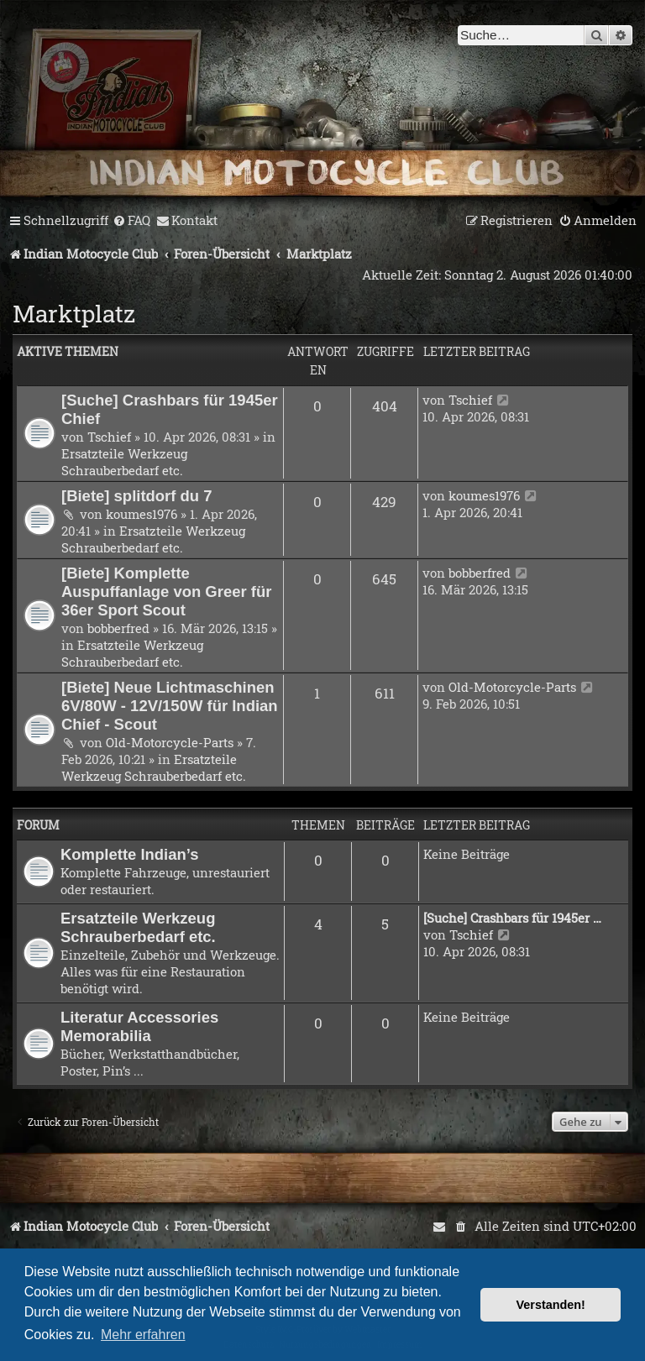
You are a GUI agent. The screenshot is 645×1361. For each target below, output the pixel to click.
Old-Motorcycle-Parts (169, 742)
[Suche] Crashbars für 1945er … (512, 917)
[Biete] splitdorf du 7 (136, 496)
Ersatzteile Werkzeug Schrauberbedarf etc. (124, 462)
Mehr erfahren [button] (143, 1334)
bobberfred (118, 628)
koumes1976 (141, 513)
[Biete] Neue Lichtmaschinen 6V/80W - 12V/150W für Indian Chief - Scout (169, 705)
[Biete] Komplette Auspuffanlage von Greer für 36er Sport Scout (166, 591)
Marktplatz (74, 313)
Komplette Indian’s (129, 854)
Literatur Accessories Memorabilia (139, 1026)
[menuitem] (131, 221)
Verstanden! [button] (551, 1304)
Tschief (109, 436)
